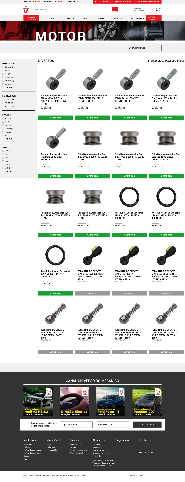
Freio (84, 18)
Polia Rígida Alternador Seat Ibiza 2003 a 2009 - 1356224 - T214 (92, 157)
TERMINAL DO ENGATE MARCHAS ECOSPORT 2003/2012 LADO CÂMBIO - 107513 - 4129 (166, 276)
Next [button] (163, 404)
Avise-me (92, 294)
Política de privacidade (32, 452)
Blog (96, 2)
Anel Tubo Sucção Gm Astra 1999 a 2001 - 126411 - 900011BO (129, 216)
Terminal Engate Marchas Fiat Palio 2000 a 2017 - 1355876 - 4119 (54, 157)
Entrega (72, 449)
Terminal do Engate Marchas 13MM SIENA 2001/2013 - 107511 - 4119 (92, 98)
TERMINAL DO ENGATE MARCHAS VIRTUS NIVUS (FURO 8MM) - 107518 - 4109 (165, 335)
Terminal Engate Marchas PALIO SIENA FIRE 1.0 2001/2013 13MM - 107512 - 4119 (55, 99)
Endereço (27, 449)
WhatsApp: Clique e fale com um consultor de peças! (103, 465)
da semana (154, 18)
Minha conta (51, 449)
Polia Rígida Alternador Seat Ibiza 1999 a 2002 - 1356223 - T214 (129, 157)
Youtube (152, 459)
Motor (49, 18)
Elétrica (116, 18)
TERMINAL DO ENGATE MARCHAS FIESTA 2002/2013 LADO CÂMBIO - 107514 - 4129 (129, 276)
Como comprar (75, 446)
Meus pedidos (51, 452)
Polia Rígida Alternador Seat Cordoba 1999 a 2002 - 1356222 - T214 (166, 157)
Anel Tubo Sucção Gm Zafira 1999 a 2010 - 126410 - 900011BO (166, 216)
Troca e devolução (76, 455)
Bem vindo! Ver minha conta (136, 9)
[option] (38, 404)
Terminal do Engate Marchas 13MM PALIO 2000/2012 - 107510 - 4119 (129, 98)
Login (48, 446)
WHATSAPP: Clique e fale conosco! (147, 2)
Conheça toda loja (30, 18)
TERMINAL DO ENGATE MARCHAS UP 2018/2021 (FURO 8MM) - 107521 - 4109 (54, 335)
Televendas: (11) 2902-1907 (121, 2)
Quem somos (28, 446)
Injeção (99, 18)
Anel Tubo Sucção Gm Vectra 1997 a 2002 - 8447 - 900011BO (55, 275)
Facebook (140, 459)
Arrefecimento (136, 18)
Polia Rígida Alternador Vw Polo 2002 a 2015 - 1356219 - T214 (55, 216)
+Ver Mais (8, 87)
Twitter (148, 459)
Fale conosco (97, 446)
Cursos (105, 2)
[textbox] (75, 9)
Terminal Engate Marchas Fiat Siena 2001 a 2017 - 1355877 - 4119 (165, 98)
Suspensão (67, 18)
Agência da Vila (148, 478)
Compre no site (72, 2)
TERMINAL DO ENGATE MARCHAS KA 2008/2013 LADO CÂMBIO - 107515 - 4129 (91, 276)
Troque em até (31, 2)
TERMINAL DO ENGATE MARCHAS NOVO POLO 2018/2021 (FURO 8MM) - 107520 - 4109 (91, 335)
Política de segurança (31, 455)
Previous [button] (21, 404)
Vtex (157, 478)
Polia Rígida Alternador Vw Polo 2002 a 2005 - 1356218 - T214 (92, 216)
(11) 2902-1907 (98, 453)
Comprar (55, 117)
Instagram (144, 459)
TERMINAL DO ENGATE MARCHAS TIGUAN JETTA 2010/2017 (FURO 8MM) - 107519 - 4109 (128, 335)
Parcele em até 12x (53, 2)
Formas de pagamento (78, 452)
